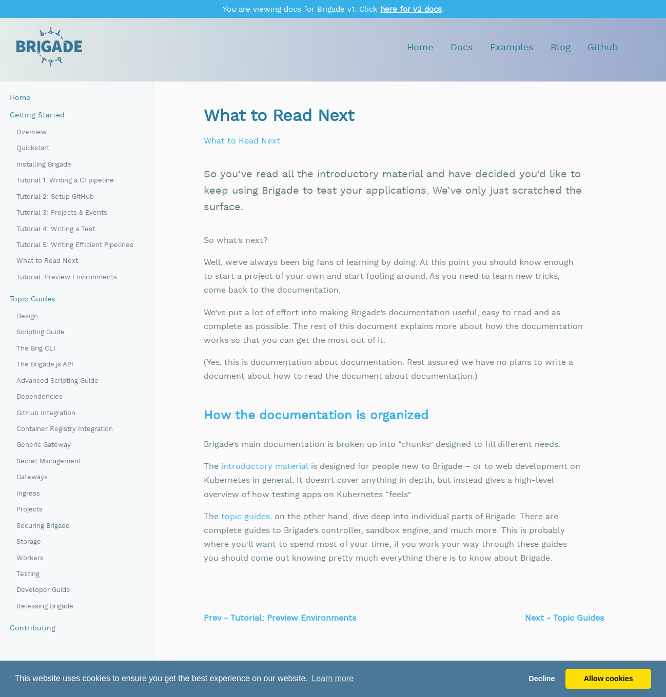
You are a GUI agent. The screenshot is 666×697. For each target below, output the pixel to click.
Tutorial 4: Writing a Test (55, 229)
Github (602, 47)
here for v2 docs (411, 9)
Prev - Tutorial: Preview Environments (280, 618)
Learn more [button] (332, 678)
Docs (461, 47)
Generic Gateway (43, 445)
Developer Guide (43, 590)
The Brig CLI (35, 348)
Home (420, 47)
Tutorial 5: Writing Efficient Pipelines (74, 245)
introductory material (264, 466)
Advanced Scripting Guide (57, 381)
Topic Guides (32, 299)
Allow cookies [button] (608, 678)
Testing (28, 574)
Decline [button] (541, 678)
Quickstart (32, 148)
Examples (511, 47)
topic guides (245, 516)
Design (27, 316)
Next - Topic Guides (564, 618)
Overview (31, 132)
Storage (28, 542)
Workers (30, 558)
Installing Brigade (43, 164)
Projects (29, 509)
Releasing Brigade (44, 606)
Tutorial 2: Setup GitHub (55, 197)
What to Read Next (47, 261)
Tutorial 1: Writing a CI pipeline (65, 180)
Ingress (28, 493)
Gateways (32, 477)
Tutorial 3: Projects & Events (61, 213)
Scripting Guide (40, 332)
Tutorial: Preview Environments (66, 277)
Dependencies (39, 397)
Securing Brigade (43, 526)
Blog (561, 47)
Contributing (32, 628)
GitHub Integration (45, 413)
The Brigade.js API (44, 364)
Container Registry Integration (64, 429)
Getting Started (37, 115)
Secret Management (48, 461)
